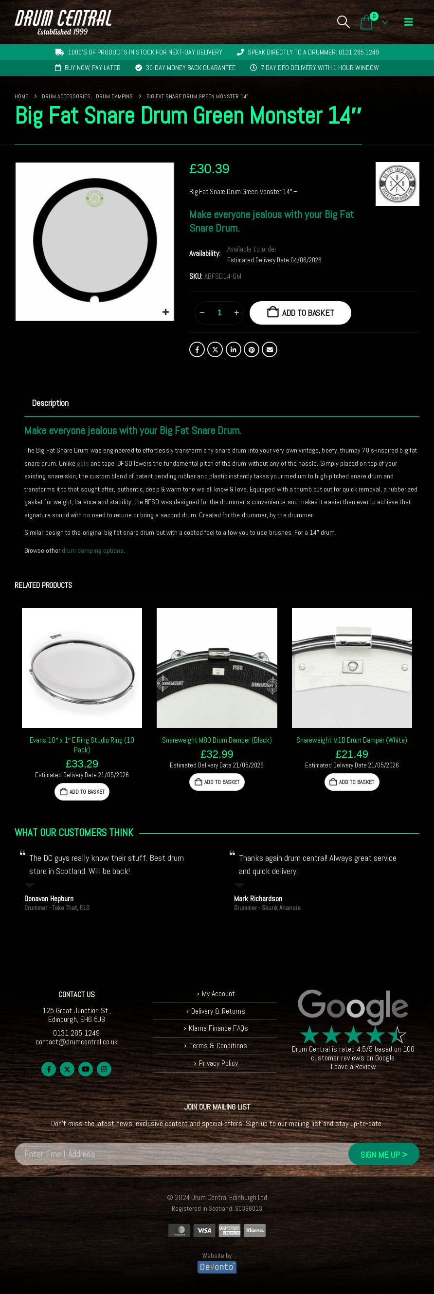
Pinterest (251, 349)
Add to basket (308, 312)
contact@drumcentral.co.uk (77, 1042)
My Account (218, 993)
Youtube (85, 1069)
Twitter (215, 349)
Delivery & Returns (218, 1011)
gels (83, 463)
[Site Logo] (63, 22)
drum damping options (93, 550)
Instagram (104, 1069)
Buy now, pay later (93, 67)
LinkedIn (233, 349)
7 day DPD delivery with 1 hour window (320, 67)
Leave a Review (353, 1066)
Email (269, 349)
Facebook (197, 349)
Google (385, 1058)
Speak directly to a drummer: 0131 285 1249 (313, 52)
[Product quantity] (219, 313)
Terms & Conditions (218, 1045)
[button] (343, 22)
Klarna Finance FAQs (218, 1028)
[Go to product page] (82, 668)
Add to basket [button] (87, 792)
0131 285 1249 (76, 1033)
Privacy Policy (218, 1063)
